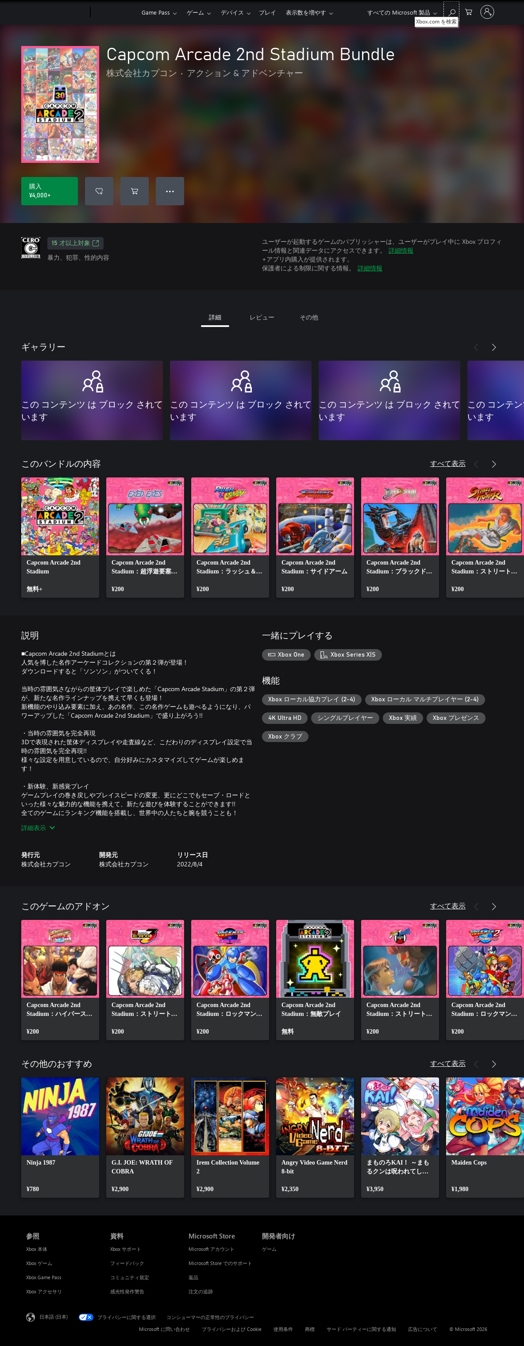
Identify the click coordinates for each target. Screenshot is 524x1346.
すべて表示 (448, 463)
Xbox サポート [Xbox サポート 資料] (125, 1249)
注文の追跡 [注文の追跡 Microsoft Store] (201, 1291)
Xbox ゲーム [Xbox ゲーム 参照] (39, 1263)
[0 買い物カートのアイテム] (468, 11)
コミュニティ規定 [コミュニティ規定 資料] (129, 1277)
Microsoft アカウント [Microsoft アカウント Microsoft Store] (212, 1249)
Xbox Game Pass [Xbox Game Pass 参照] (44, 1277)
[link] (60, 537)
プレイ (267, 12)
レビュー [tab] (262, 317)
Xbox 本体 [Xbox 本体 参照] (36, 1249)
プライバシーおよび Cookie (232, 1329)
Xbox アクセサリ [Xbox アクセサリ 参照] (44, 1291)
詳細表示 (38, 827)
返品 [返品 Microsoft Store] (193, 1277)
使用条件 (283, 1329)
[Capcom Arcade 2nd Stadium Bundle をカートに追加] (134, 191)
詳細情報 (401, 250)
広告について (422, 1329)
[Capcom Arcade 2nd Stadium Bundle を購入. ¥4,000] (49, 191)
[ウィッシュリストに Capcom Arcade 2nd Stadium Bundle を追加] (99, 191)
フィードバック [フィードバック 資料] (127, 1263)
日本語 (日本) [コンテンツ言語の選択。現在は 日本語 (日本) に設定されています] (53, 1316)
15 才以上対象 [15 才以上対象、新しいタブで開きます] (75, 243)
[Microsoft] (56, 12)
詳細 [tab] (215, 317)
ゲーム (195, 12)
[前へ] (476, 347)
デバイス (232, 12)
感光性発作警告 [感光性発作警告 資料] (127, 1291)
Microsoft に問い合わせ (164, 1329)
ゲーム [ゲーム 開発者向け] (269, 1249)
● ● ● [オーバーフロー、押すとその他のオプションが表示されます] (170, 190)
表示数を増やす (306, 12)
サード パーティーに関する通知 (361, 1329)
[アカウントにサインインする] (487, 12)
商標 (310, 1329)
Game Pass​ (156, 12)
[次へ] (494, 347)
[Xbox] (115, 12)
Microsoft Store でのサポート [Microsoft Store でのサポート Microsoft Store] (220, 1263)
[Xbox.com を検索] (451, 11)
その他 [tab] (309, 317)
